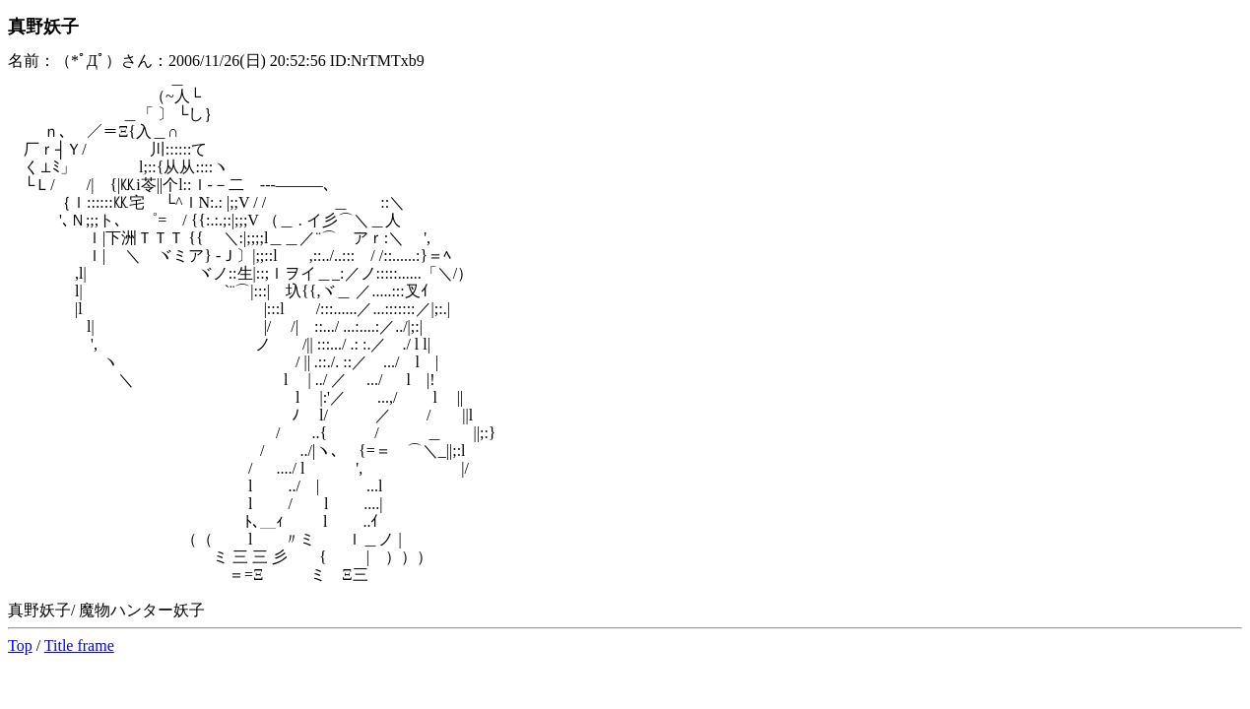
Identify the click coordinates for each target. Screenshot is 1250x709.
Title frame (79, 645)
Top (20, 645)
